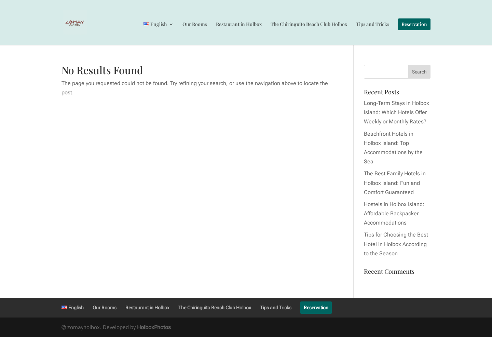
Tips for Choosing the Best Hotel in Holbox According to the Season (396, 243)
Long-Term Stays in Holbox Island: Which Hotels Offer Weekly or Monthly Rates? (396, 112)
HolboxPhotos (154, 327)
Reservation (414, 24)
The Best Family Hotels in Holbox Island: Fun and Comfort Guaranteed (395, 182)
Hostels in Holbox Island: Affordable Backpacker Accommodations (394, 213)
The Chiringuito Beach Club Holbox (309, 24)
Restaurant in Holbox (239, 24)
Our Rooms (194, 24)
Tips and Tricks (372, 24)
